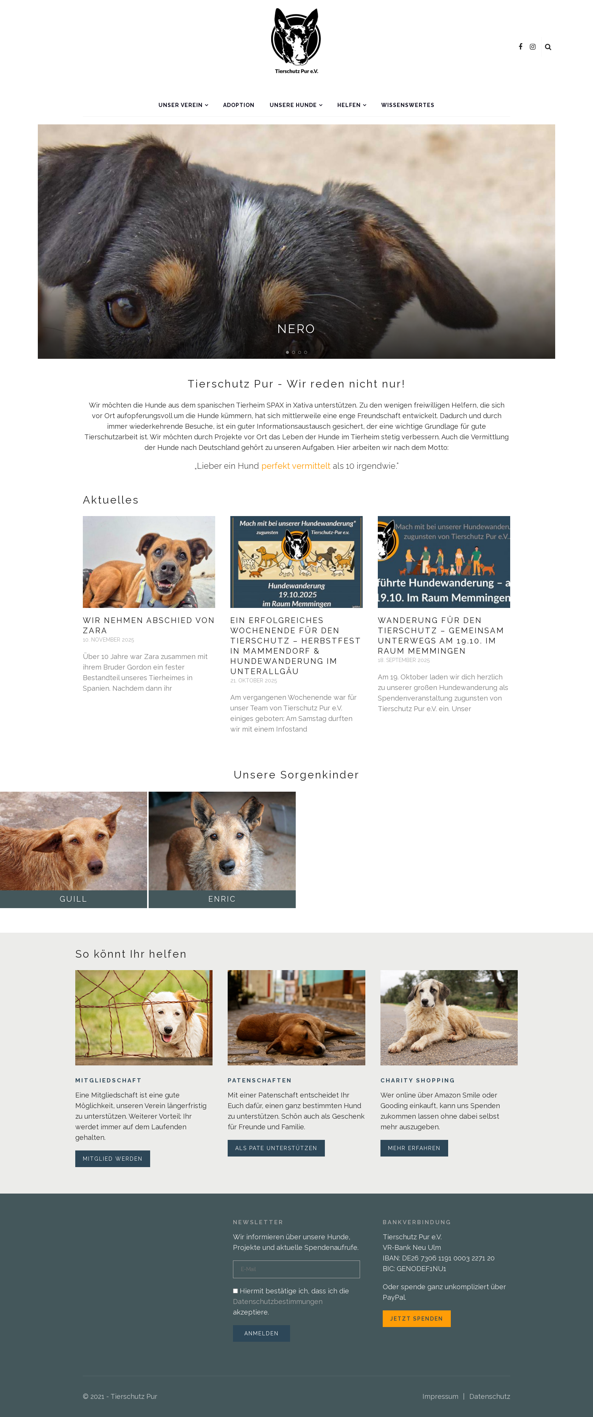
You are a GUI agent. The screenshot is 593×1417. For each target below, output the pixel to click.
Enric (222, 899)
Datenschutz (489, 1396)
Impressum (440, 1396)
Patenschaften (260, 1080)
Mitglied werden (113, 1159)
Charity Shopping (417, 1080)
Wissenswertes (408, 105)
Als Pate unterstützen (276, 1148)
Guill (74, 899)
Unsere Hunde (293, 105)
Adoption (239, 105)
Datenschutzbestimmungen (278, 1301)
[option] (296, 241)
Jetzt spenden (416, 1319)
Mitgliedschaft (108, 1080)
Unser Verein (180, 105)
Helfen (349, 105)
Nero (296, 329)
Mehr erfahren (414, 1148)
